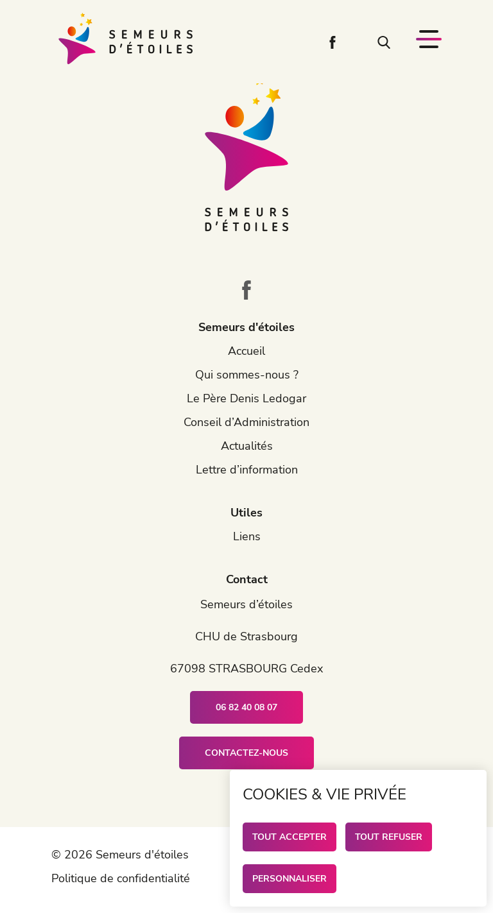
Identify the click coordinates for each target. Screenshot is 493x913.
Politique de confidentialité (120, 878)
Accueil (246, 351)
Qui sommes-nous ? (246, 374)
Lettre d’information (247, 469)
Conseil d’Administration (246, 422)
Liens (247, 536)
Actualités (247, 446)
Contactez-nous (246, 753)
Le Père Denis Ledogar (246, 398)
